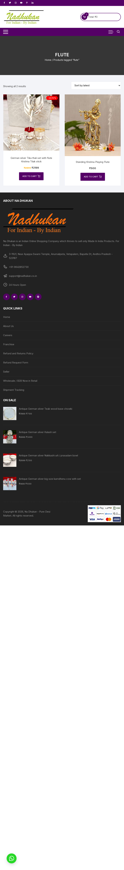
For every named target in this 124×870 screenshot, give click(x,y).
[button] (12, 858)
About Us (8, 326)
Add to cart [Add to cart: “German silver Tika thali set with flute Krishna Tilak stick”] (31, 176)
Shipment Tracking (13, 389)
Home (48, 59)
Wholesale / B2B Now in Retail (20, 380)
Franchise (8, 344)
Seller (6, 371)
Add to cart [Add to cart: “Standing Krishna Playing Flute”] (93, 176)
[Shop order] (96, 85)
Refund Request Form (15, 362)
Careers (7, 335)
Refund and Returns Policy (18, 353)
